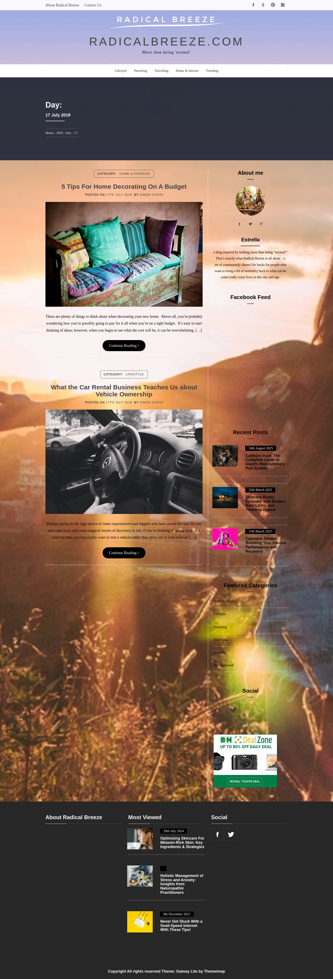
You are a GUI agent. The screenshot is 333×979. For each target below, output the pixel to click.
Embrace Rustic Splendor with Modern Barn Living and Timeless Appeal (266, 503)
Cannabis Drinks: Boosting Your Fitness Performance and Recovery (266, 545)
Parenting (140, 70)
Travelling (161, 70)
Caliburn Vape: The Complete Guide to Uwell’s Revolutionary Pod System (265, 462)
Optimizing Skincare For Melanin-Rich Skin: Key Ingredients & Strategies (182, 842)
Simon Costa (151, 194)
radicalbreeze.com (166, 41)
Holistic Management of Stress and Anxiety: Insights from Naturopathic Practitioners (181, 884)
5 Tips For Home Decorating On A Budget (123, 186)
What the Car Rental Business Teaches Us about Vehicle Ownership (124, 391)
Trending (212, 70)
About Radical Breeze (62, 5)
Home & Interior (187, 70)
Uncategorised (223, 665)
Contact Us (93, 5)
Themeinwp (214, 971)
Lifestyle (121, 70)
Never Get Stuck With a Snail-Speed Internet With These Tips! (181, 925)
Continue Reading (124, 345)
